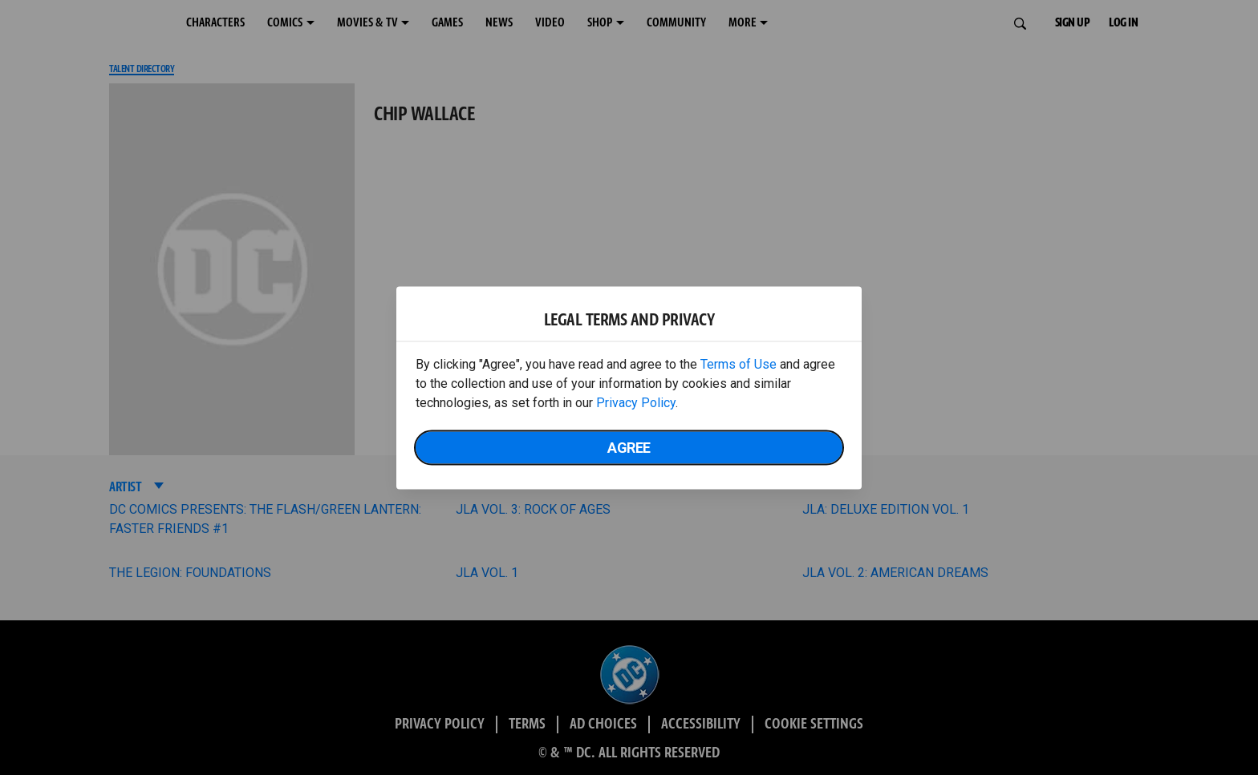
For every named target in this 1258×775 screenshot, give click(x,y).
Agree (629, 446)
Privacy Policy (636, 402)
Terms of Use (738, 363)
